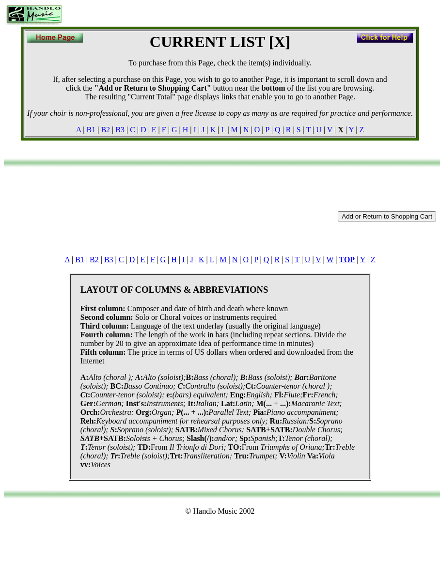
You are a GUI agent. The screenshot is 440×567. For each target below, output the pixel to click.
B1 (91, 130)
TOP (347, 259)
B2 (105, 130)
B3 (120, 130)
